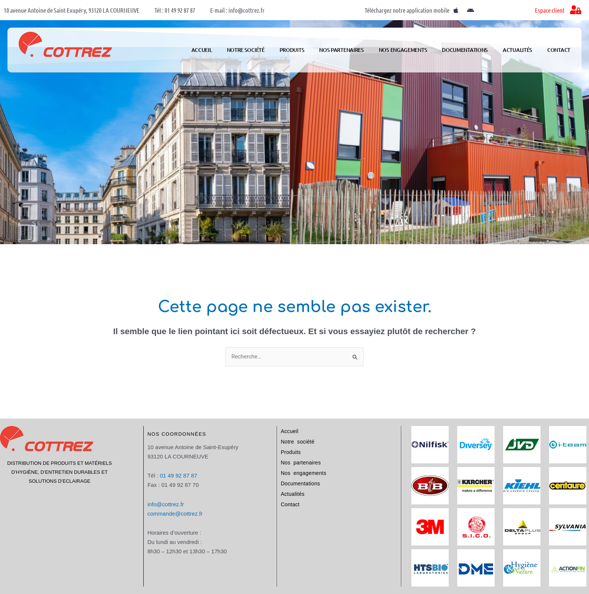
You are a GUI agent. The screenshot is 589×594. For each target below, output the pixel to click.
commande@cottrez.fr (175, 513)
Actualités (517, 49)
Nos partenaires (341, 49)
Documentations (465, 49)
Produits (292, 49)
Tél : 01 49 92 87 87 (175, 10)
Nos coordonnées (176, 434)
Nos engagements (403, 49)
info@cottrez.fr (165, 504)
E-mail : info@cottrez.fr (237, 10)
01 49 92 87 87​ (178, 475)
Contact (558, 49)
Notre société (246, 49)
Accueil (201, 49)
